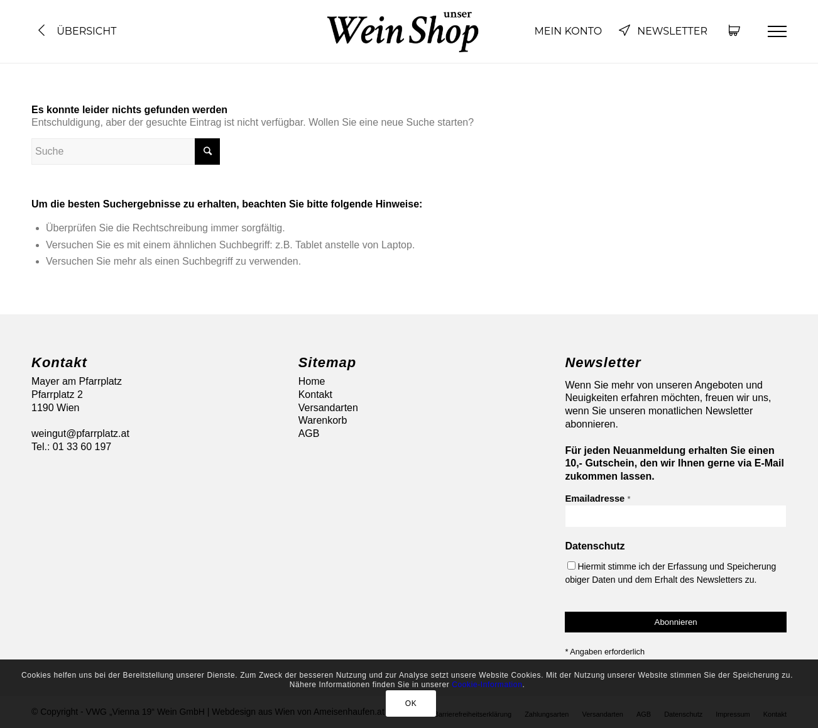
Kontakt (315, 394)
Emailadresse (597, 499)
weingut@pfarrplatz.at (80, 433)
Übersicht (75, 31)
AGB (309, 433)
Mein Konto (568, 31)
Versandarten (328, 407)
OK (411, 703)
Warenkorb (322, 420)
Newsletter (662, 31)
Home (311, 381)
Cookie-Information (487, 684)
